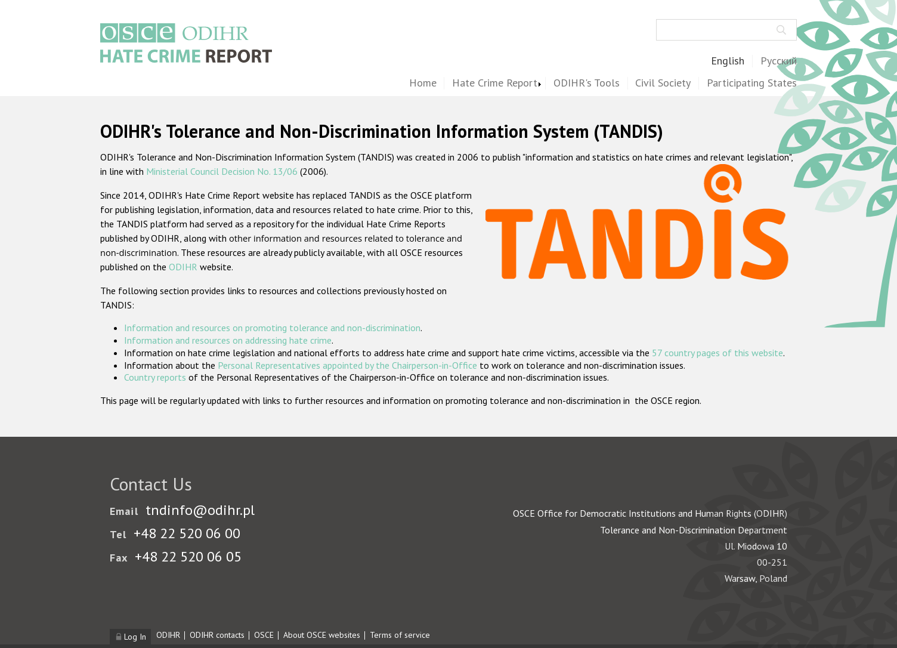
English (727, 61)
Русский (778, 61)
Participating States (752, 83)
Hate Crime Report (494, 83)
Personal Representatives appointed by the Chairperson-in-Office (347, 365)
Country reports (155, 377)
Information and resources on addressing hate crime (228, 340)
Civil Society (663, 83)
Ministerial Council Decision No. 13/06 (222, 171)
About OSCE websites (321, 635)
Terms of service (400, 635)
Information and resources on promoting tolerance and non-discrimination (272, 328)
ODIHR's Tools (586, 83)
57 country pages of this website (717, 353)
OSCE (264, 635)
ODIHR (183, 267)
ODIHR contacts (217, 635)
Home (423, 83)
